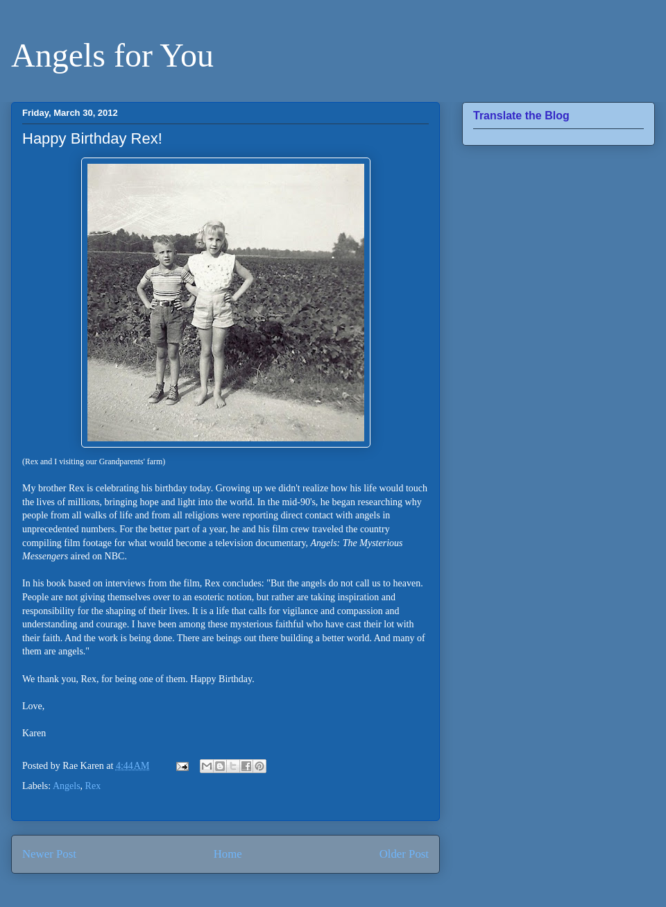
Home (228, 854)
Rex (93, 786)
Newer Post (49, 854)
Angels (66, 786)
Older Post (404, 854)
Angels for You (112, 55)
